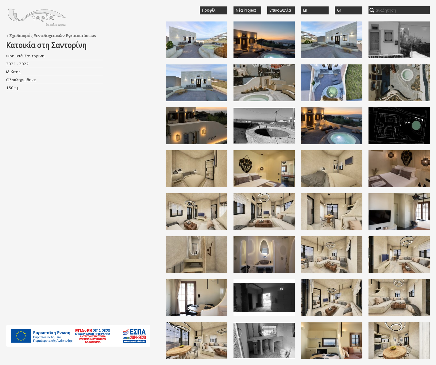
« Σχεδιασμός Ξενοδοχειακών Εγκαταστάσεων (51, 35)
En (305, 10)
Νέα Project (246, 10)
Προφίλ (208, 10)
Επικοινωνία (280, 10)
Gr (339, 10)
